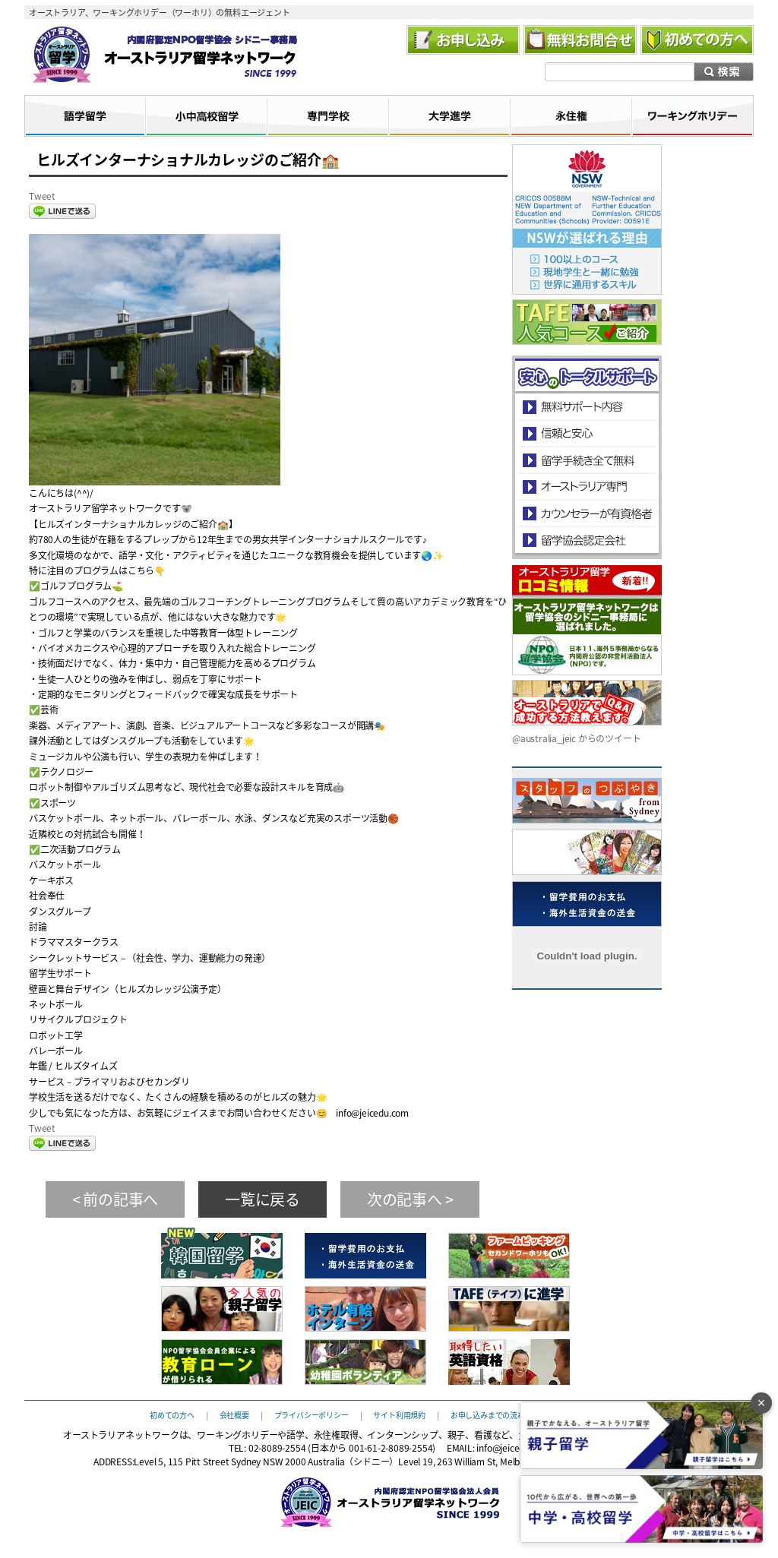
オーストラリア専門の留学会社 (586, 486)
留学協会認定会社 (586, 539)
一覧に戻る (262, 1199)
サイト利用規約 (399, 1414)
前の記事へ (120, 1199)
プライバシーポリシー (311, 1414)
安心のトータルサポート (587, 406)
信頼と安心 (587, 433)
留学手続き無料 (586, 460)
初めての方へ (172, 1414)
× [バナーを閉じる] (761, 1403)
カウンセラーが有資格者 (586, 513)
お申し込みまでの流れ (488, 1414)
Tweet (42, 196)
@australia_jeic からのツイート (576, 738)
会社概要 (234, 1414)
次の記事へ (404, 1199)
